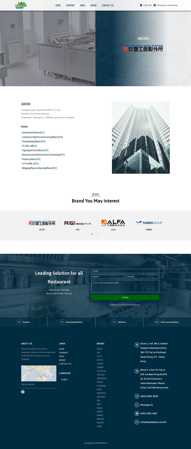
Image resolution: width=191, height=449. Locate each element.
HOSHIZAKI (102, 378)
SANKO (100, 415)
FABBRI (100, 367)
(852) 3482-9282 (149, 396)
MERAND (101, 397)
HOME (58, 5)
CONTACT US (108, 5)
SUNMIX (100, 422)
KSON (99, 389)
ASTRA (100, 360)
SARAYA (100, 419)
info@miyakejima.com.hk (153, 421)
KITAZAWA (101, 386)
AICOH (99, 349)
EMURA (100, 363)
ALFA (99, 356)
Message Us (146, 404)
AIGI (98, 352)
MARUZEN (101, 393)
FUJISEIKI (101, 371)
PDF (42, 132)
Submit (125, 297)
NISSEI (100, 411)
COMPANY (70, 5)
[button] (22, 222)
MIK (98, 400)
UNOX (82, 5)
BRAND (93, 5)
